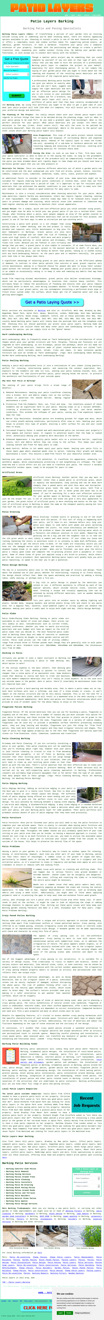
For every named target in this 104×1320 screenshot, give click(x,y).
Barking (42, 311)
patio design (59, 91)
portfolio (37, 102)
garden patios (56, 1068)
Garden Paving (29, 1260)
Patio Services (85, 1263)
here (4, 1158)
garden (78, 34)
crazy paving (12, 970)
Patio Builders (44, 1268)
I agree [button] (60, 1313)
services (38, 1222)
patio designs (23, 1031)
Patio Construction (48, 1265)
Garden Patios (62, 1268)
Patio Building (86, 1265)
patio (56, 40)
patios (72, 68)
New (9, 1301)
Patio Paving (54, 1263)
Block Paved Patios (49, 1260)
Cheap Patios (26, 1268)
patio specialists (39, 1049)
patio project (78, 135)
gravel (83, 263)
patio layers (32, 321)
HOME (66, 15)
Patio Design (39, 1263)
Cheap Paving (40, 1257)
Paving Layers (69, 1260)
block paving (55, 1214)
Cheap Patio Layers (60, 1257)
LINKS (73, 15)
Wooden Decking (76, 1273)
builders (72, 1219)
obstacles (7, 125)
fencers (20, 1219)
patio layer (47, 65)
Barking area (13, 105)
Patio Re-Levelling (20, 1257)
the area (36, 128)
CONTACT (87, 15)
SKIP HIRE (44, 1216)
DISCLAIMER (96, 15)
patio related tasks (57, 1078)
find (10, 1141)
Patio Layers (69, 1263)
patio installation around (71, 1073)
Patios (81, 1260)
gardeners (30, 1214)
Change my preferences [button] (82, 1313)
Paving (16, 1260)
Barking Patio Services (20, 1163)
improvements (25, 1211)
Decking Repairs (40, 1273)
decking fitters (74, 1211)
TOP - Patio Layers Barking (16, 1282)
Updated (15, 1301)
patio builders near (91, 1126)
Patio (5, 311)
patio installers (68, 1081)
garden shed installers (14, 1216)
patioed (94, 125)
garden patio (54, 71)
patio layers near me (18, 1118)
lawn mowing (83, 1214)
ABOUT (79, 15)
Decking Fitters (58, 1273)
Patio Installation (20, 1263)
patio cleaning (50, 1054)
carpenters (96, 1216)
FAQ (21, 1301)
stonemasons (46, 1219)
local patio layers (57, 1131)
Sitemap (3, 1301)
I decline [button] (68, 1313)
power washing (70, 1216)
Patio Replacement (83, 1257)
